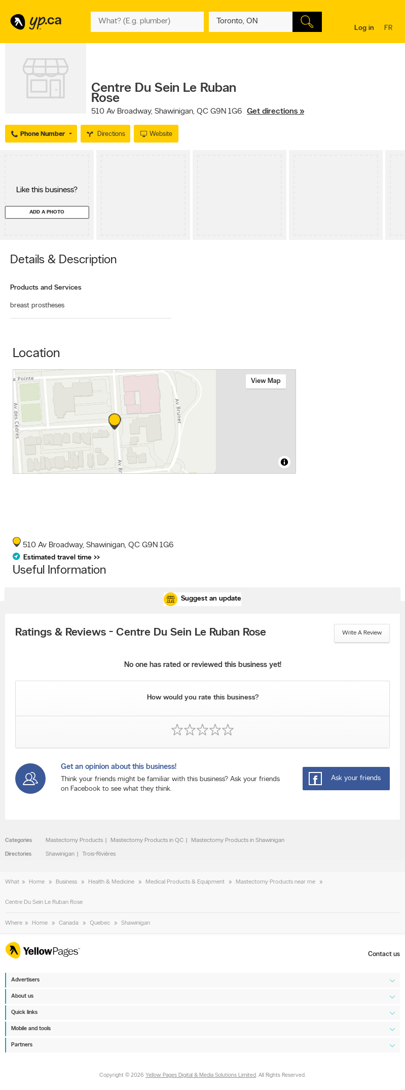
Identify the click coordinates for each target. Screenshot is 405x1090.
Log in (364, 28)
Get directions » (275, 112)
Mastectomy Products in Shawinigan (237, 840)
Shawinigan (60, 854)
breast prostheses (37, 305)
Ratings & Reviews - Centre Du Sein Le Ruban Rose (140, 633)
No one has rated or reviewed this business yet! (202, 665)
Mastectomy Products (74, 840)
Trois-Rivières (99, 854)
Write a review (362, 633)
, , (197, 112)
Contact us (384, 954)
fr (389, 28)
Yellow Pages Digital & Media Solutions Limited (200, 1076)
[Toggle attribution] (284, 462)
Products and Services (46, 288)
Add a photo (46, 212)
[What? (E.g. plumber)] (147, 22)
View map (266, 381)
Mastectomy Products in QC (147, 840)
